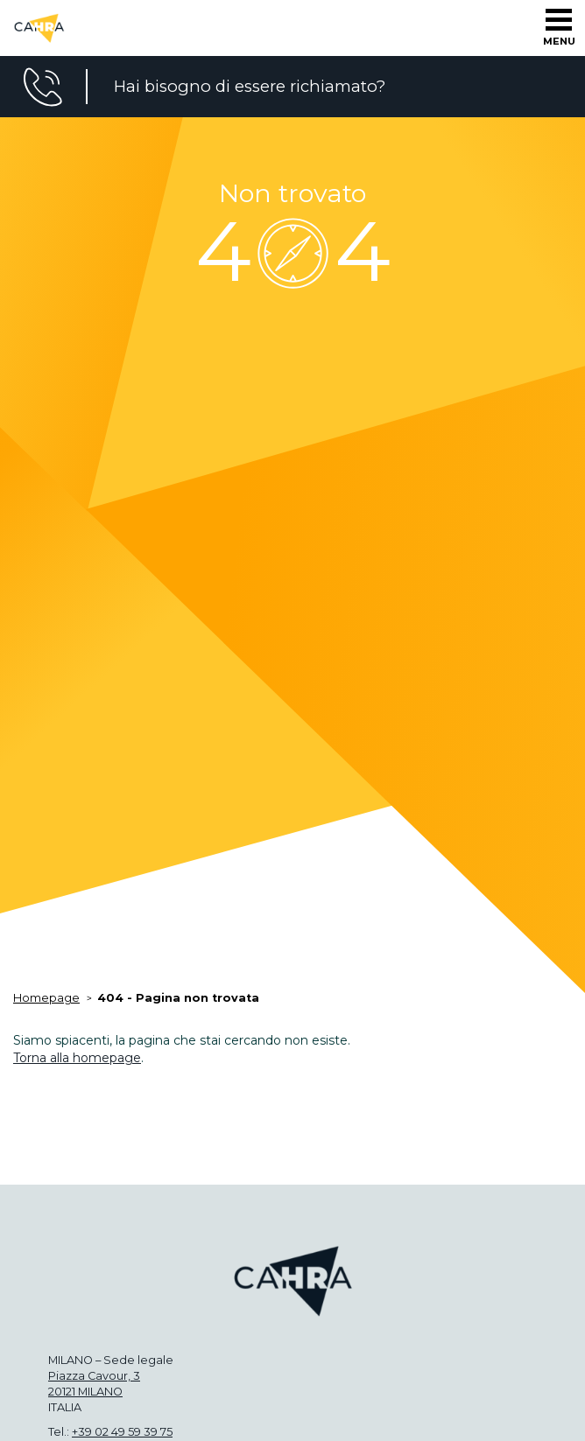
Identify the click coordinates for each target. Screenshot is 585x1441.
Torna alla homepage (77, 1058)
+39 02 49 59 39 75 (122, 1431)
